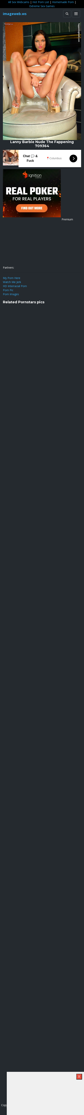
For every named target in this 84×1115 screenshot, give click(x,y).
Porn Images (11, 294)
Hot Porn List (40, 2)
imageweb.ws (14, 13)
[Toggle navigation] (76, 13)
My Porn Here (11, 278)
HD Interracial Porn (15, 286)
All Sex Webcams (18, 2)
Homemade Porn (63, 2)
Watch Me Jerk (12, 282)
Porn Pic (8, 290)
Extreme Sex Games (42, 6)
